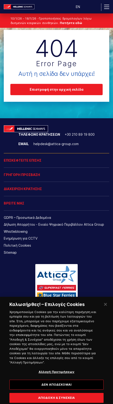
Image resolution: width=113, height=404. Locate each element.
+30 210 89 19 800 (80, 134)
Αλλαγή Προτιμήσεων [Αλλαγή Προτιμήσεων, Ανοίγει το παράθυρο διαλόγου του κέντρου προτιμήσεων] (56, 374)
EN (78, 7)
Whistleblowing (16, 231)
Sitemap (10, 252)
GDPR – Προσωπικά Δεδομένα (27, 218)
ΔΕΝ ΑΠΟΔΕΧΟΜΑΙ (56, 387)
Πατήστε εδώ (71, 23)
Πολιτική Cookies (17, 245)
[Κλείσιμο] (105, 306)
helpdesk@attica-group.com (56, 144)
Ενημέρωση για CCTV (20, 238)
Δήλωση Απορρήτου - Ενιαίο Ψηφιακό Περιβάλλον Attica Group (54, 224)
